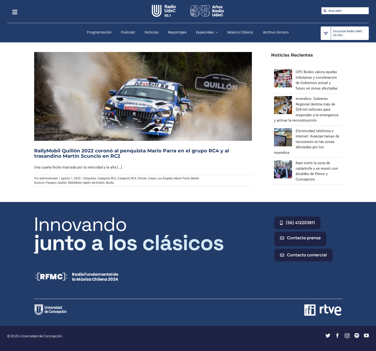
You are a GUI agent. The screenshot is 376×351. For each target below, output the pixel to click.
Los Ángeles (165, 178)
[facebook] (337, 335)
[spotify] (356, 335)
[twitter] (327, 335)
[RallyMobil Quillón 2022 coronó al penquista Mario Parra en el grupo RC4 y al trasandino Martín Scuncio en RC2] (143, 96)
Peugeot (51, 182)
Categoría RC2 (106, 178)
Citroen (142, 178)
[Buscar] (324, 10)
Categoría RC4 (126, 178)
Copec (152, 178)
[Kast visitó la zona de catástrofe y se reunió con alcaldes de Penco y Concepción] (283, 163)
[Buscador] (345, 10)
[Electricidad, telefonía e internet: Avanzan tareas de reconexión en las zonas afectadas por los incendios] (283, 131)
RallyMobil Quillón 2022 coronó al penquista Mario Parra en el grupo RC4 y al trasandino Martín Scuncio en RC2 (131, 153)
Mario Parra (182, 178)
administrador (48, 178)
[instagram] (347, 335)
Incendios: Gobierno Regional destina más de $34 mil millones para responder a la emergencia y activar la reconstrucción (306, 110)
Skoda (110, 182)
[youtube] (366, 335)
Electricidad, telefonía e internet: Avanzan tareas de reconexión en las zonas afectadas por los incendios (306, 142)
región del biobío (93, 182)
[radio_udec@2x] (164, 6)
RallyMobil (75, 182)
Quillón (62, 182)
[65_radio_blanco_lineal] (207, 6)
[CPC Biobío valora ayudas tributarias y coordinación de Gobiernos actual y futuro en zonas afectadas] (283, 72)
